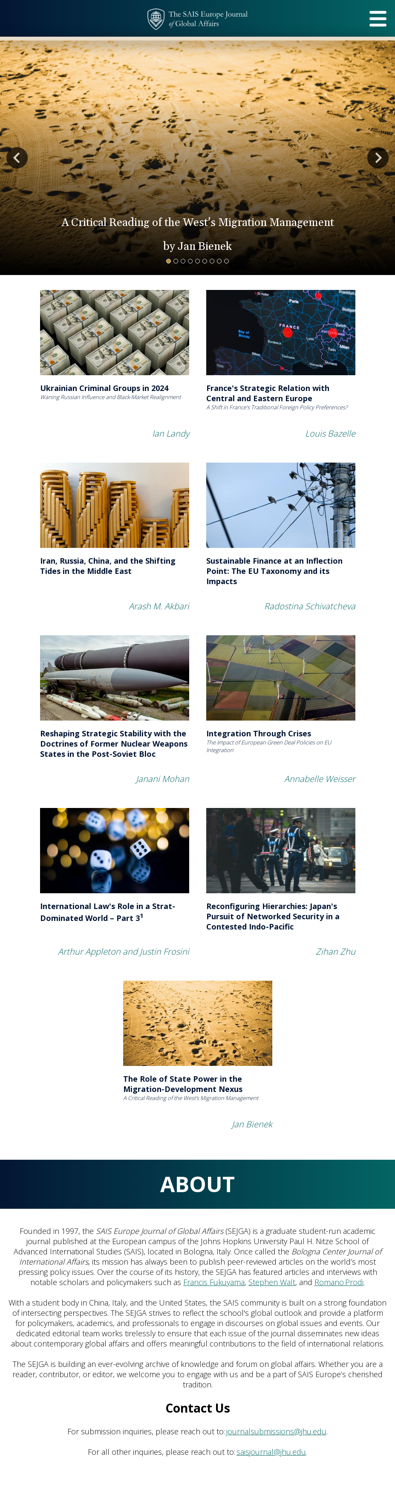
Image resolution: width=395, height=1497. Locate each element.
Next (378, 157)
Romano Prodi (338, 1282)
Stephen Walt (271, 1282)
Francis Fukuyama (214, 1282)
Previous (17, 157)
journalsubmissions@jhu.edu (276, 1431)
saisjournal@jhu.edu (271, 1452)
